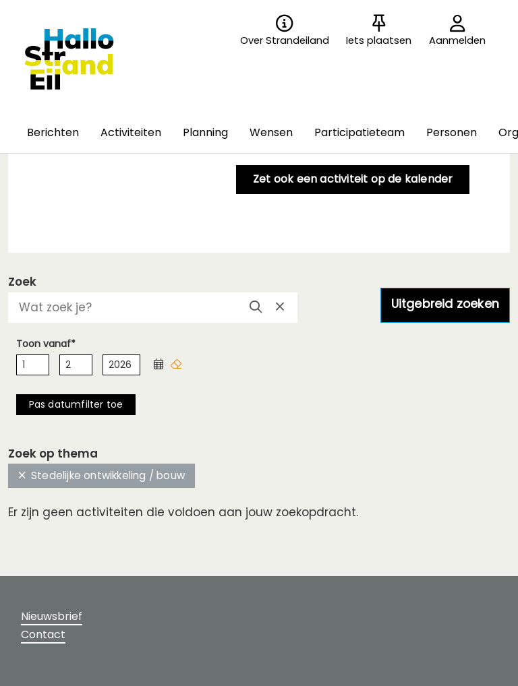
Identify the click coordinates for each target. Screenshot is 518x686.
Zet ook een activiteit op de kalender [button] (353, 179)
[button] (53, 133)
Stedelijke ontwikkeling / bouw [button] (101, 475)
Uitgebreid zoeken (445, 303)
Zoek (22, 282)
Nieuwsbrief (51, 616)
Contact (43, 634)
